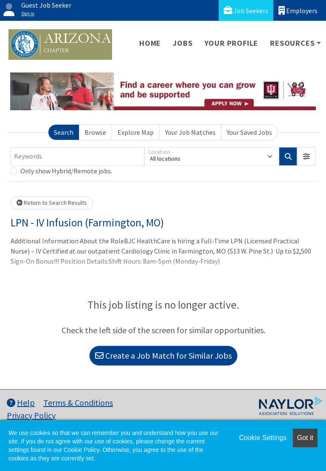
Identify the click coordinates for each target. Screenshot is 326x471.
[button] (306, 156)
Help (21, 402)
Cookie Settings (263, 437)
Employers (298, 10)
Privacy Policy (31, 415)
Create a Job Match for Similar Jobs (163, 355)
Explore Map (136, 132)
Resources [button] (292, 43)
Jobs (182, 43)
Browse (95, 132)
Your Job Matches (190, 132)
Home (150, 43)
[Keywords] (77, 156)
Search (63, 132)
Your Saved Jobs (249, 132)
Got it (305, 437)
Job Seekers (246, 10)
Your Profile (232, 43)
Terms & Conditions (78, 402)
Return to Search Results (52, 202)
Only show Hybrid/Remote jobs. (66, 171)
